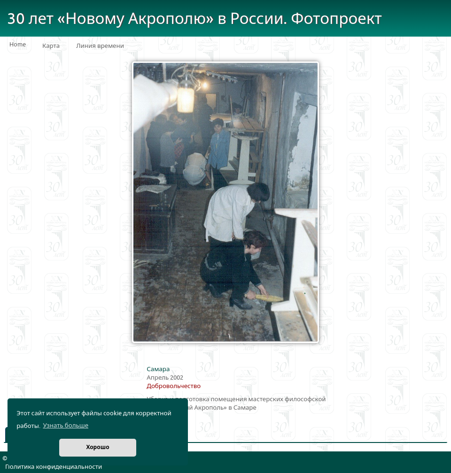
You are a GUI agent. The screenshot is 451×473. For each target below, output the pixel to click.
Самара (158, 369)
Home (17, 44)
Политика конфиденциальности (53, 467)
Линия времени (100, 46)
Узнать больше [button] (65, 425)
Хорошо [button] (97, 447)
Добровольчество (174, 386)
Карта (51, 46)
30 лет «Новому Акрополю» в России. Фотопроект (194, 19)
